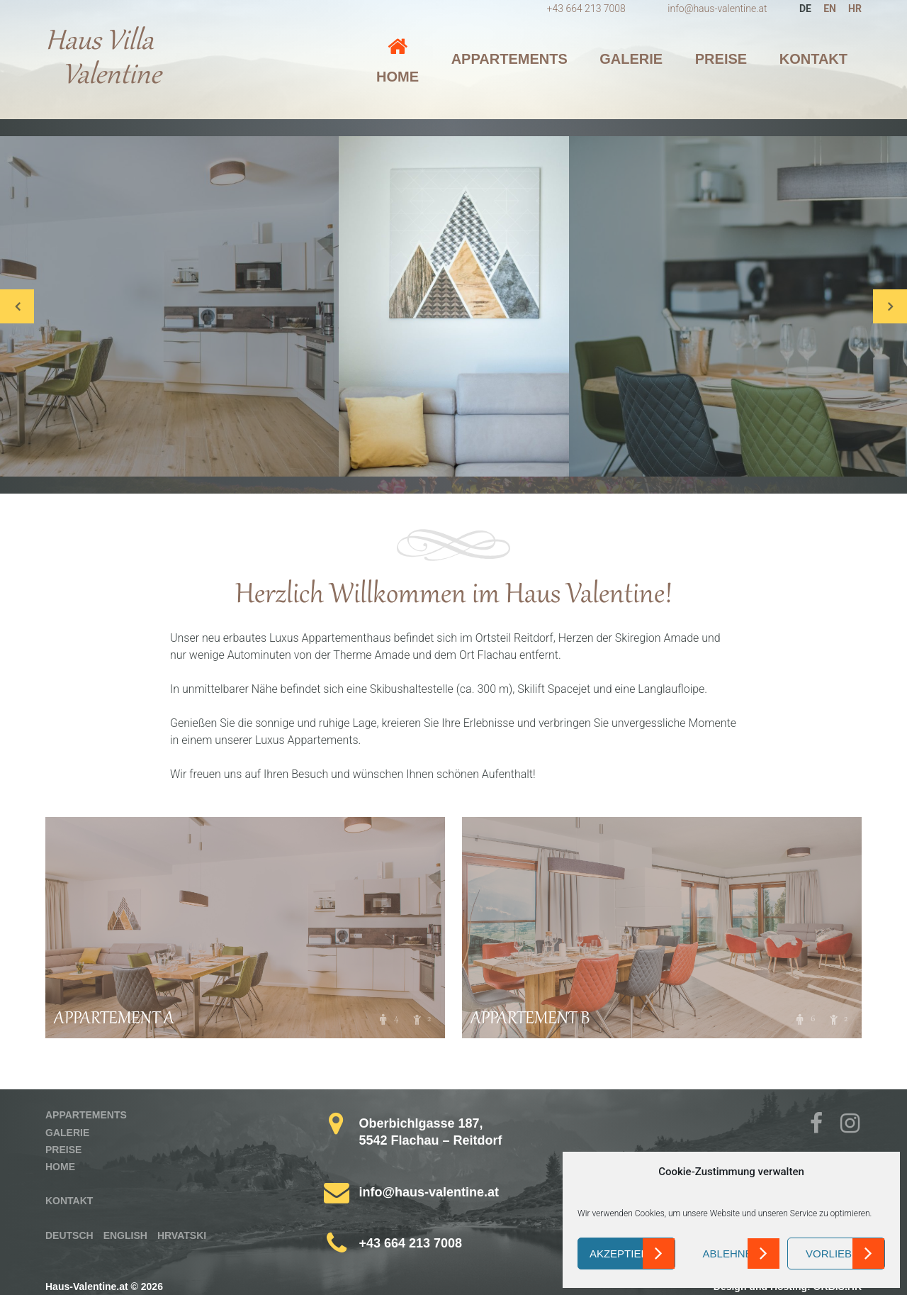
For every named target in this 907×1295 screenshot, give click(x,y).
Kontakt (813, 59)
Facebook (821, 1125)
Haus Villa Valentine (103, 60)
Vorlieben (836, 1253)
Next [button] (890, 306)
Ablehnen (731, 1253)
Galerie (631, 59)
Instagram (851, 1125)
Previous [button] (17, 306)
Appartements (509, 59)
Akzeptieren (626, 1253)
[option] (454, 306)
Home (397, 76)
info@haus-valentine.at (717, 8)
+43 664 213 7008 (586, 8)
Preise (721, 59)
